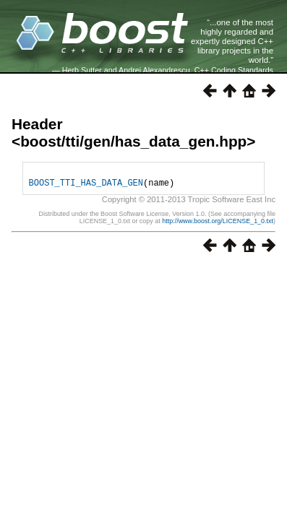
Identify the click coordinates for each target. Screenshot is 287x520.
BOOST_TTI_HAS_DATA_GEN (86, 187)
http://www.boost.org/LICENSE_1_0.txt (217, 225)
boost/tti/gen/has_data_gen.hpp (133, 141)
